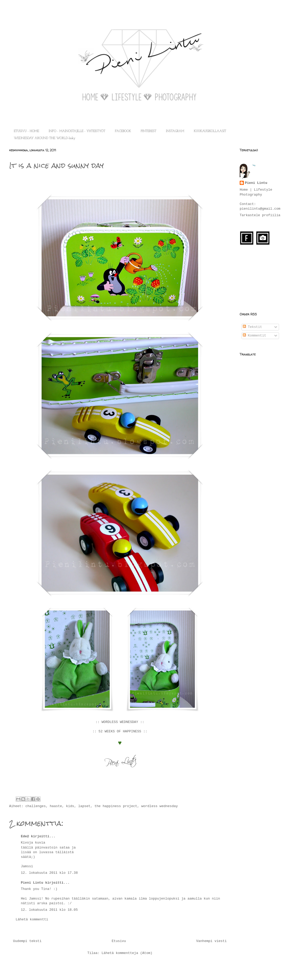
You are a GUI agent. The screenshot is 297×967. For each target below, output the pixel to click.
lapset (84, 806)
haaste (56, 806)
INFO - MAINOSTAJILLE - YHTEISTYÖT (77, 131)
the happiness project (116, 806)
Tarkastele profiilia (260, 215)
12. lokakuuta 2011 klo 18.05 (49, 910)
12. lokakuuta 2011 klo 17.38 (49, 873)
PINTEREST (148, 131)
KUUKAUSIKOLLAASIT (210, 131)
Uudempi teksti (27, 941)
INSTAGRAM (175, 131)
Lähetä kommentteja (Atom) (127, 953)
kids (70, 806)
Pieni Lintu (32, 883)
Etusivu (119, 941)
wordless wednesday (159, 806)
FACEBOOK (123, 131)
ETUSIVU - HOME (26, 131)
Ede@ (25, 836)
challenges (35, 806)
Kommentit (254, 336)
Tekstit (252, 327)
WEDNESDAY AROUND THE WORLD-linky (44, 138)
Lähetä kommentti (32, 919)
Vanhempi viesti (211, 941)
